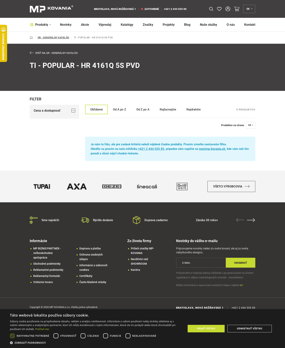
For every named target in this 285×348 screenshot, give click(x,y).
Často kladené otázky (92, 282)
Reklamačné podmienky (48, 270)
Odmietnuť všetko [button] (249, 328)
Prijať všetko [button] (206, 328)
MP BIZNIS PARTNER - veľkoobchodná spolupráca (47, 253)
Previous (240, 220)
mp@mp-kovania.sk (212, 149)
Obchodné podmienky (47, 263)
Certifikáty (85, 276)
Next (251, 220)
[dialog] (142, 328)
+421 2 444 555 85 (175, 9)
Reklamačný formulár (46, 276)
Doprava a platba (90, 248)
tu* (241, 285)
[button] (95, 342)
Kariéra (135, 270)
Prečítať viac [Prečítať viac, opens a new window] (42, 329)
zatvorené (150, 9)
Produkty (40, 25)
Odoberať (240, 262)
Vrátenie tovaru (43, 282)
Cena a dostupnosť (54, 110)
